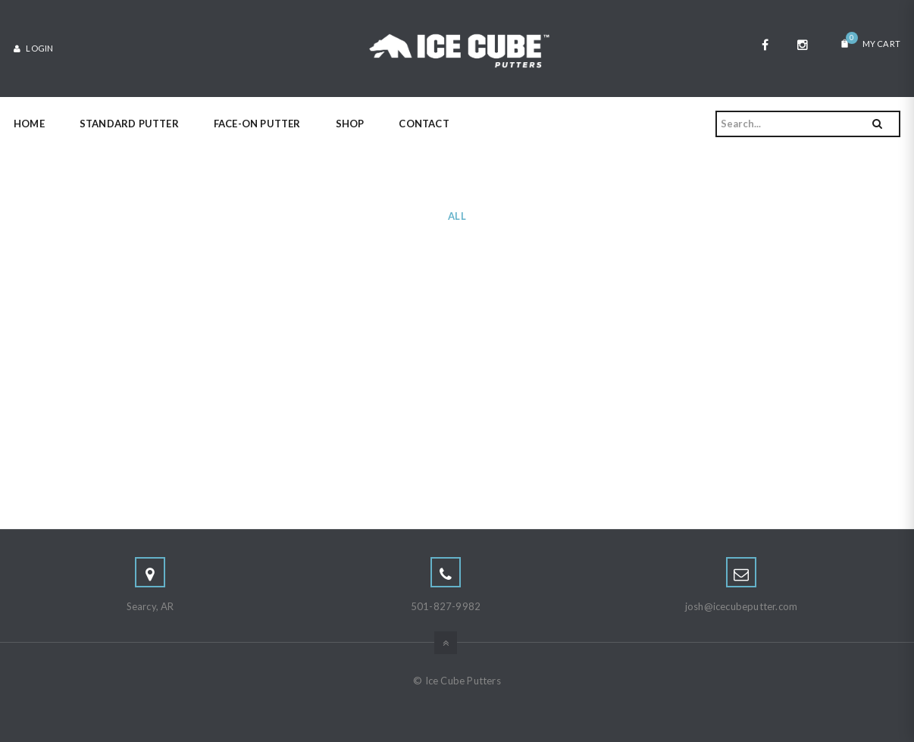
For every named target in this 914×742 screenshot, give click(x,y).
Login (33, 48)
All (457, 216)
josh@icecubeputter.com (741, 606)
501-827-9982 (445, 606)
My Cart (870, 41)
